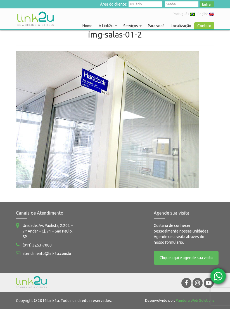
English (206, 14)
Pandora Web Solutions (195, 300)
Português (184, 14)
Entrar (207, 4)
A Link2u (108, 26)
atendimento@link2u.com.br (47, 253)
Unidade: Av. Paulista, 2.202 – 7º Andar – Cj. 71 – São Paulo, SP (48, 231)
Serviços (132, 26)
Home (87, 26)
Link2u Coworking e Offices (35, 18)
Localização (181, 26)
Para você (156, 26)
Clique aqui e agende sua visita (186, 257)
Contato (204, 26)
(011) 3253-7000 (37, 245)
